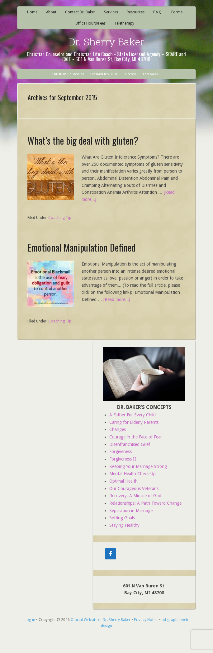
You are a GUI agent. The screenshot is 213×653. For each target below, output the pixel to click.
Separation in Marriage (131, 510)
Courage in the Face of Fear (135, 436)
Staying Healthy (124, 525)
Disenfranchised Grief (129, 444)
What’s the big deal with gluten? (82, 140)
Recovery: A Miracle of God (135, 495)
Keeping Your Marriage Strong (138, 466)
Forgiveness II (122, 458)
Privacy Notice (146, 620)
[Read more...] (116, 299)
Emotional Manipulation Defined (81, 247)
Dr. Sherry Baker (106, 41)
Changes (117, 429)
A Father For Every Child (132, 414)
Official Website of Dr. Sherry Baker (100, 620)
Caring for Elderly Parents (134, 422)
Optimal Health (123, 481)
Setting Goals (122, 517)
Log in (30, 620)
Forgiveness (120, 451)
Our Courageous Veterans (134, 488)
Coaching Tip (59, 217)
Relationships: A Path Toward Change (145, 503)
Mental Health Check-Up (132, 473)
